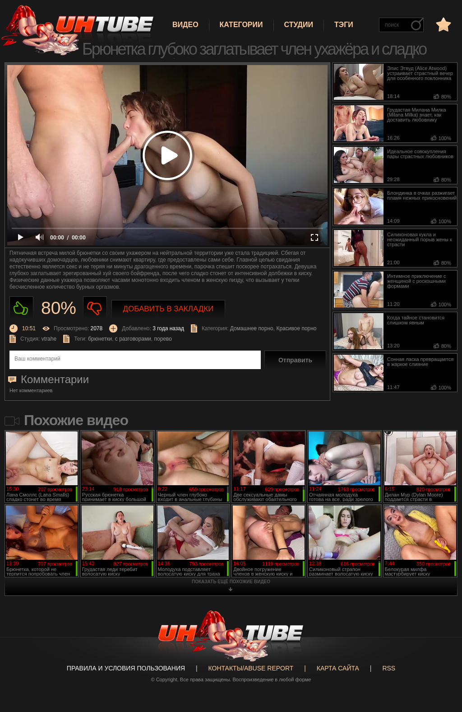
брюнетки (100, 339)
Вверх (441, 671)
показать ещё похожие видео (231, 581)
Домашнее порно (251, 328)
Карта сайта (338, 668)
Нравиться (21, 308)
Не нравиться (95, 308)
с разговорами (133, 339)
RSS (388, 668)
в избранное (442, 24)
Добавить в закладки (168, 308)
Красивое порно (296, 328)
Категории (241, 24)
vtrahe (49, 339)
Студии (298, 24)
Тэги (343, 24)
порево (163, 339)
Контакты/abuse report (251, 668)
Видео (185, 24)
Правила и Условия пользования (126, 668)
